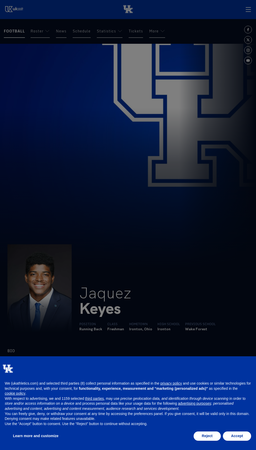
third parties (94, 398)
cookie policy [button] (15, 393)
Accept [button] (237, 436)
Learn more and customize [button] (36, 436)
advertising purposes (194, 403)
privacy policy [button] (171, 383)
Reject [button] (207, 436)
